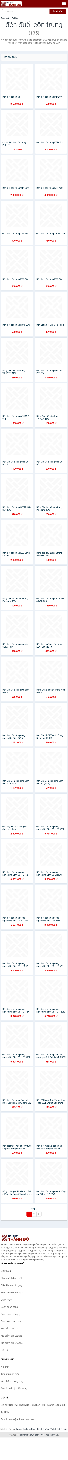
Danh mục (6, 1299)
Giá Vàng (45, 1429)
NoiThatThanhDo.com (29, 1435)
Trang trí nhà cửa (10, 1374)
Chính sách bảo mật (11, 1278)
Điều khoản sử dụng (11, 1285)
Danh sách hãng (9, 1307)
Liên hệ (4, 1350)
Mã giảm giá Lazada (11, 1335)
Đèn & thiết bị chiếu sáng (14, 1388)
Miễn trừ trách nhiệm (12, 1292)
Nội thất (5, 1366)
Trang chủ (5, 18)
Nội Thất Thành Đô (49, 1435)
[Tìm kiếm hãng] (26, 11)
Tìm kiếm (58, 11)
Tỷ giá (18, 1429)
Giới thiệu (6, 1271)
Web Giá (54, 1429)
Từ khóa (15, 18)
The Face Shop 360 (31, 1429)
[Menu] (64, 3)
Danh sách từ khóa (11, 1321)
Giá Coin (63, 1429)
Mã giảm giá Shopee (12, 1343)
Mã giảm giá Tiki (9, 1328)
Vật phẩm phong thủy (12, 1381)
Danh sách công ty (10, 1314)
